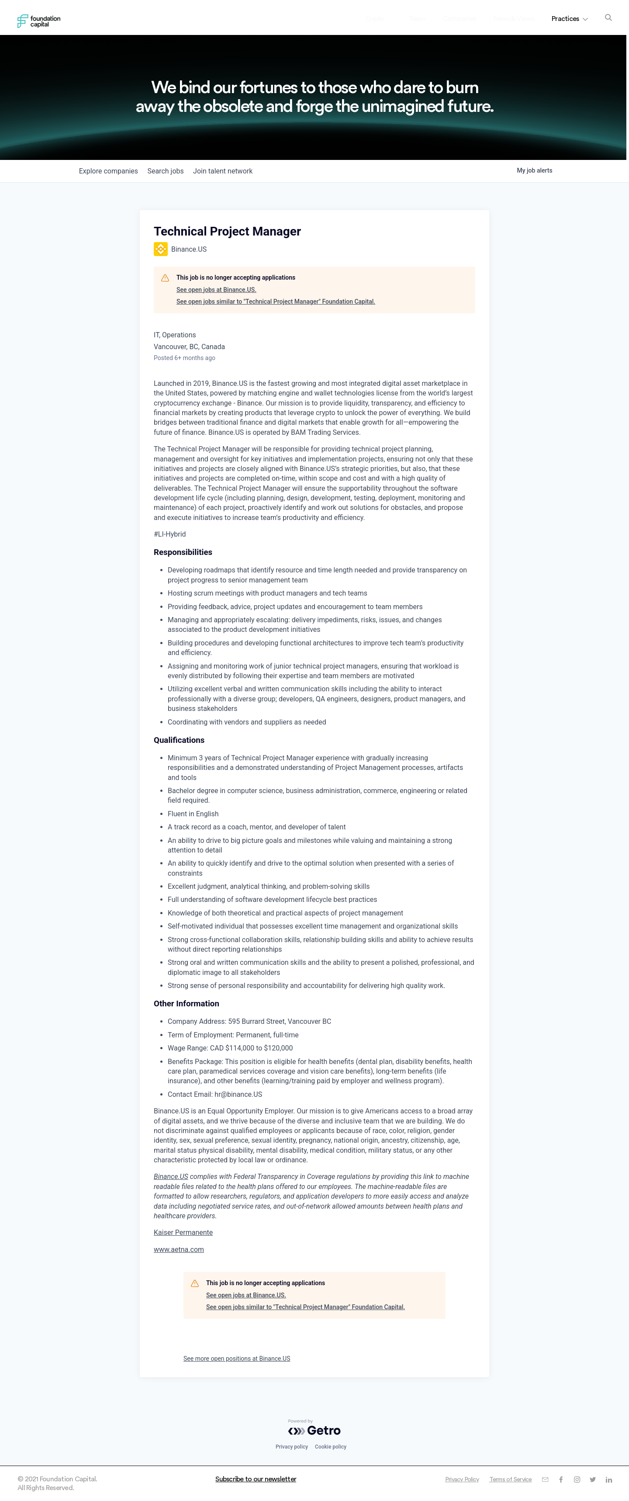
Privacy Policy (449, 1479)
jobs (172, 171)
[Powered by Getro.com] (314, 1427)
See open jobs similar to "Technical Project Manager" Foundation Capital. (275, 301)
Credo (382, 18)
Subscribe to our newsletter (255, 1479)
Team (417, 18)
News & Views (514, 18)
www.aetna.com (179, 1249)
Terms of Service (503, 1479)
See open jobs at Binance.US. (216, 289)
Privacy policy (292, 1447)
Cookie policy (330, 1447)
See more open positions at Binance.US (236, 1358)
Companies (459, 18)
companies (110, 171)
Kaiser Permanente (183, 1232)
